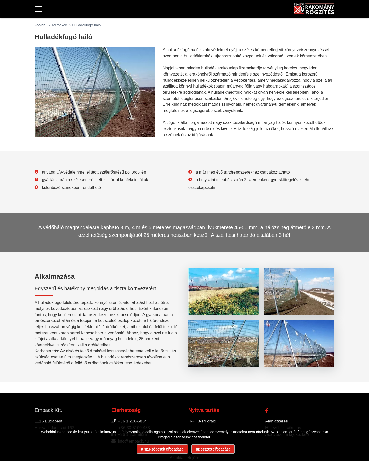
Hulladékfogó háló (86, 25)
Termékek (59, 25)
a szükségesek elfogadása (162, 449)
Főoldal (40, 25)
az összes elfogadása (213, 449)
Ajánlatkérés (276, 421)
